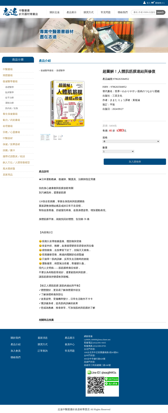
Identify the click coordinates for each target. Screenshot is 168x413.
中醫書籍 (8, 69)
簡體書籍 (8, 75)
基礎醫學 (9, 87)
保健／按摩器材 (11, 144)
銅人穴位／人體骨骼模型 (16, 162)
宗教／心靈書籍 (11, 132)
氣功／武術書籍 (11, 120)
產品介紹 (16, 344)
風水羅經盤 (9, 168)
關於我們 (16, 338)
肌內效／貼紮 (11, 108)
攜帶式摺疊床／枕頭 (14, 156)
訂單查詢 (43, 350)
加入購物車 (135, 161)
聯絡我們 (123, 12)
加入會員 (16, 350)
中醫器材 (8, 138)
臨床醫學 (9, 92)
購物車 (159, 3)
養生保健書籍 (10, 114)
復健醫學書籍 (10, 81)
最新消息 (43, 338)
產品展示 (71, 12)
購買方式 (89, 12)
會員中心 (70, 344)
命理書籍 (8, 126)
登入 (149, 3)
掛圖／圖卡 (9, 150)
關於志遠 (55, 12)
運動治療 (9, 103)
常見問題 (106, 12)
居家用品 (8, 174)
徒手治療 (9, 97)
